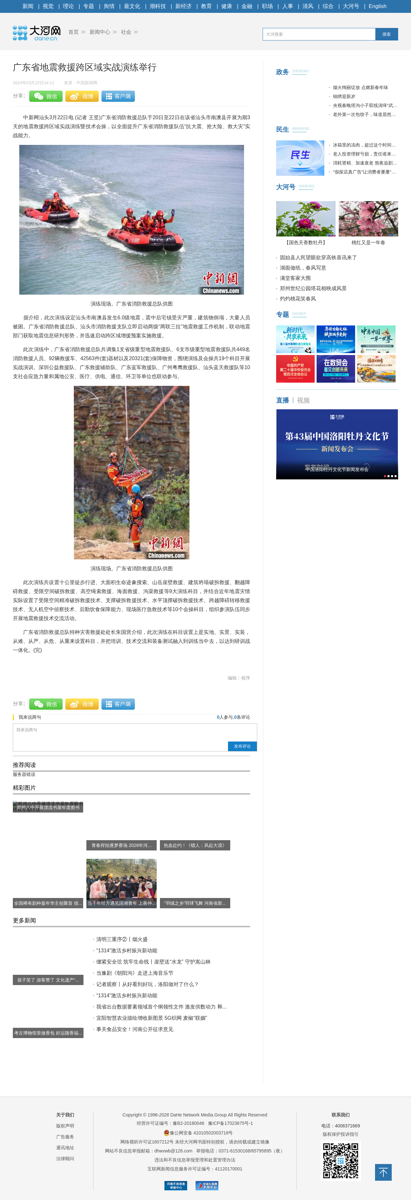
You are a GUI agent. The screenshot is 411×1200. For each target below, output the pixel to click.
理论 (68, 6)
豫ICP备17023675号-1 (230, 1123)
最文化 (132, 6)
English (378, 6)
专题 (88, 6)
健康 (226, 6)
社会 (126, 32)
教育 (206, 6)
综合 (328, 6)
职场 (267, 6)
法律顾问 (65, 1158)
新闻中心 (100, 32)
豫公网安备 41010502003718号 (198, 1133)
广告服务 (65, 1136)
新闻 (27, 6)
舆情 (109, 6)
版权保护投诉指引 (341, 1134)
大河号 (351, 6)
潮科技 (158, 6)
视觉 (48, 6)
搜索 (386, 34)
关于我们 (65, 1114)
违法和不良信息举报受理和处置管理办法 (194, 1159)
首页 (73, 32)
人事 (287, 6)
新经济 (183, 6)
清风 (307, 6)
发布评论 (242, 746)
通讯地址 (65, 1147)
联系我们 (341, 1114)
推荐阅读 (24, 765)
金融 (246, 6)
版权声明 (65, 1125)
